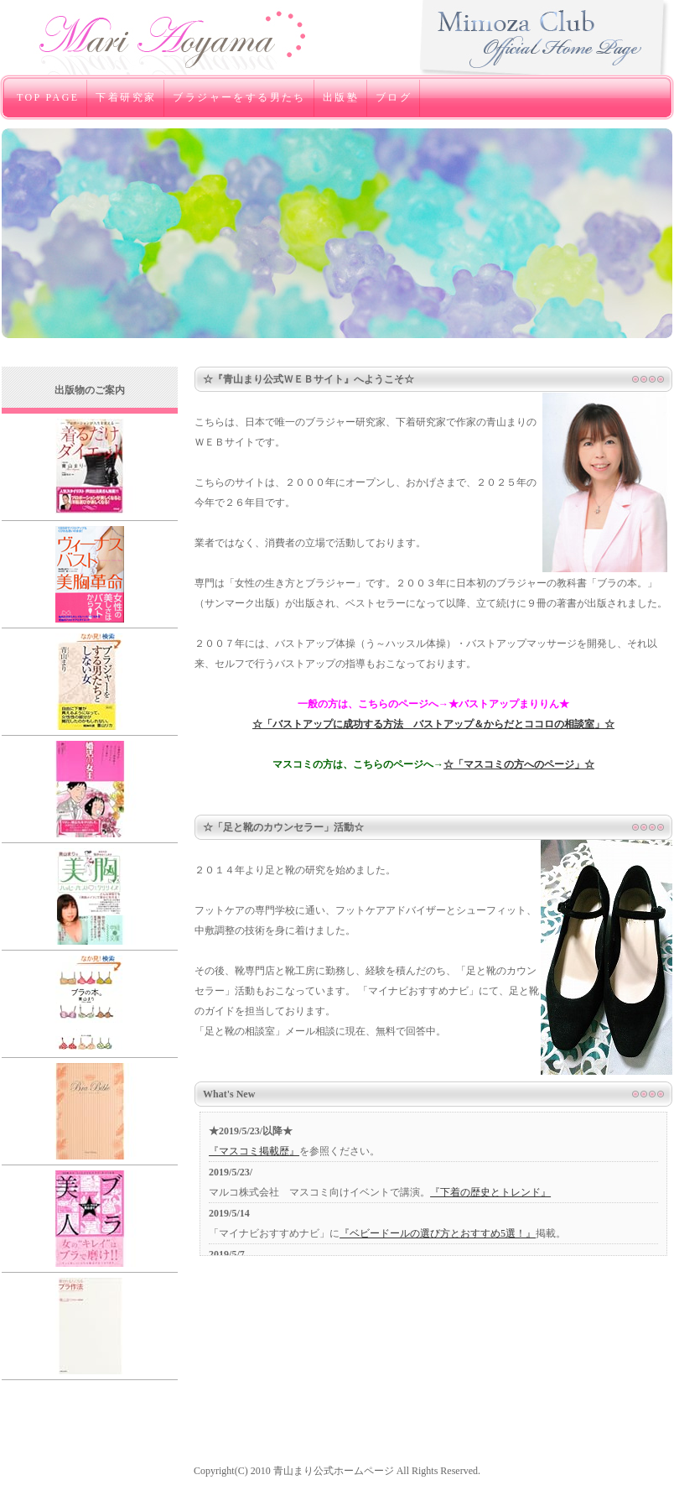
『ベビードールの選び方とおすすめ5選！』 (438, 1233)
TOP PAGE (48, 97)
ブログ (394, 97)
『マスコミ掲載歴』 (254, 1151)
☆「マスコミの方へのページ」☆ (518, 764)
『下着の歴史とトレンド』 (490, 1192)
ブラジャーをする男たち (239, 97)
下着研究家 (126, 97)
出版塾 (341, 97)
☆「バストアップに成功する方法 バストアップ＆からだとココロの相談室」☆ (433, 724)
